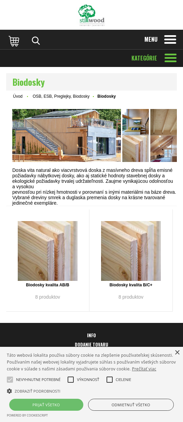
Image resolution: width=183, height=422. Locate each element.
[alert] (91, 384)
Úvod (18, 96)
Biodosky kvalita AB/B (47, 285)
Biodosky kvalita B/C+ (131, 285)
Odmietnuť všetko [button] (131, 404)
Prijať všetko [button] (46, 404)
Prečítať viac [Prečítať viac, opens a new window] (144, 369)
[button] (38, 379)
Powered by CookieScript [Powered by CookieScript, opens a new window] (27, 415)
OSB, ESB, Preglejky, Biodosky (61, 96)
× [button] (177, 352)
